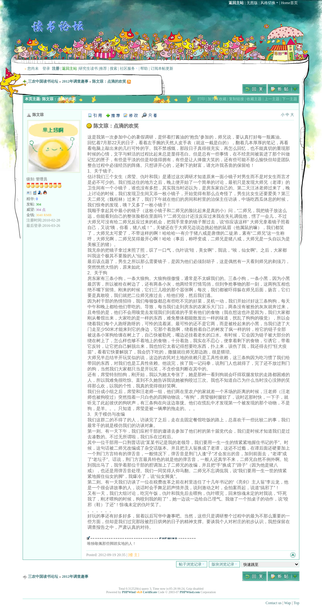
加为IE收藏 (217, 99)
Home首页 (289, 3)
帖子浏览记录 (191, 564)
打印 (201, 99)
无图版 (252, 3)
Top (297, 603)
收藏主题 (254, 99)
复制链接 (236, 99)
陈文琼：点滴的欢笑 (109, 81)
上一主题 (272, 99)
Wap (287, 603)
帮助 (144, 68)
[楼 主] (133, 555)
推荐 (103, 68)
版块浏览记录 (224, 564)
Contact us (273, 603)
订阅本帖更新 (162, 68)
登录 (46, 68)
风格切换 (269, 3)
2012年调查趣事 (75, 81)
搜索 (113, 68)
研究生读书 (88, 68)
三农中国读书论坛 (43, 81)
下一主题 (289, 99)
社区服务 (129, 68)
